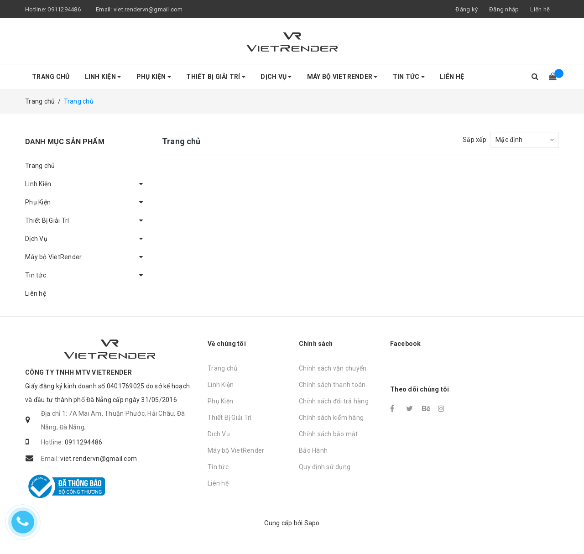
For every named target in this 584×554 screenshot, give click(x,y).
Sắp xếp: (475, 139)
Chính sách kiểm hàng (331, 417)
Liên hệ (540, 9)
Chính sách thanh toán (332, 384)
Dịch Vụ (276, 76)
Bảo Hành (313, 450)
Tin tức (409, 76)
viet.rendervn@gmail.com (148, 9)
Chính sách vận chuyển (332, 368)
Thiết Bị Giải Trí (215, 76)
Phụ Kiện (154, 76)
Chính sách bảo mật (328, 434)
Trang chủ (50, 76)
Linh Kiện (103, 76)
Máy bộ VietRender (342, 76)
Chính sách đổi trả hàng (334, 401)
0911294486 (64, 9)
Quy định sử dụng (324, 466)
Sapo (312, 523)
